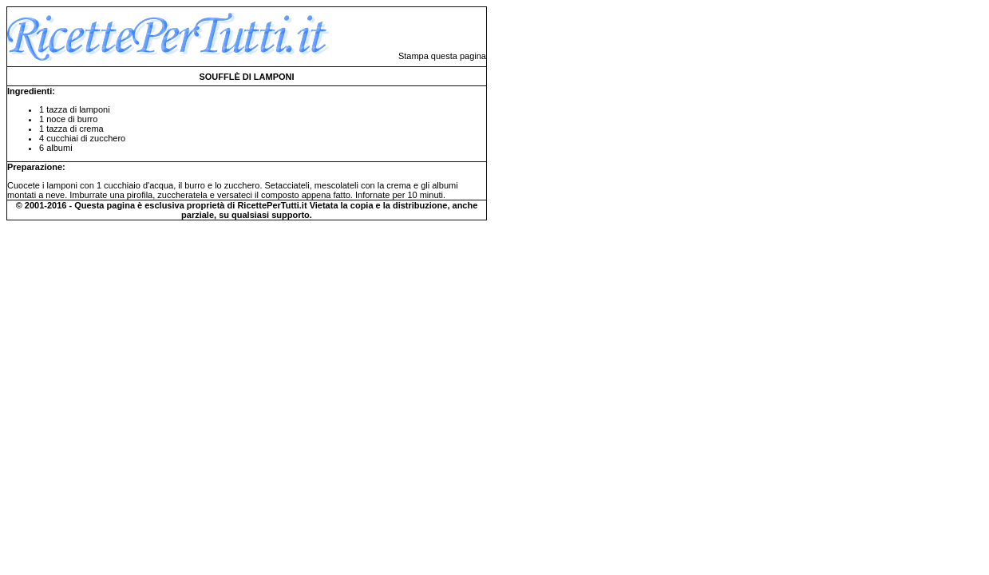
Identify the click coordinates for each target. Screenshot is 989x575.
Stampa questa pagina (442, 56)
